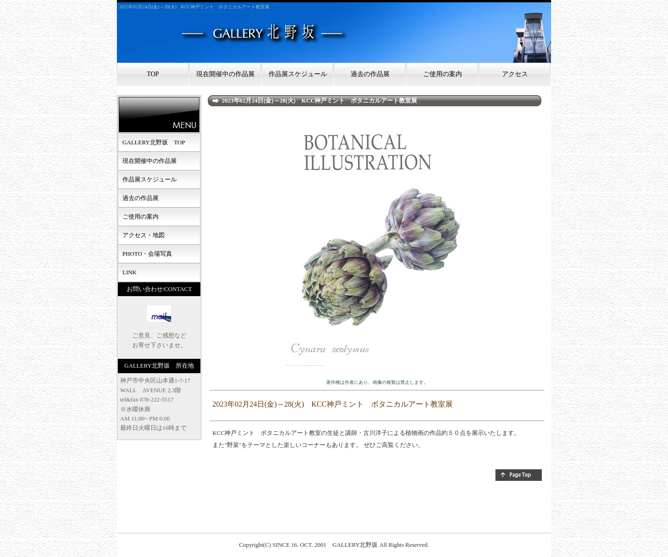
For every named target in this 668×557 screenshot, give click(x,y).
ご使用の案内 (442, 74)
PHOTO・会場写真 (147, 254)
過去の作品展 (370, 74)
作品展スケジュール (298, 74)
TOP (153, 74)
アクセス (515, 74)
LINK (129, 272)
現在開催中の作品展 (225, 74)
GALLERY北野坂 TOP (153, 142)
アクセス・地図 (143, 235)
